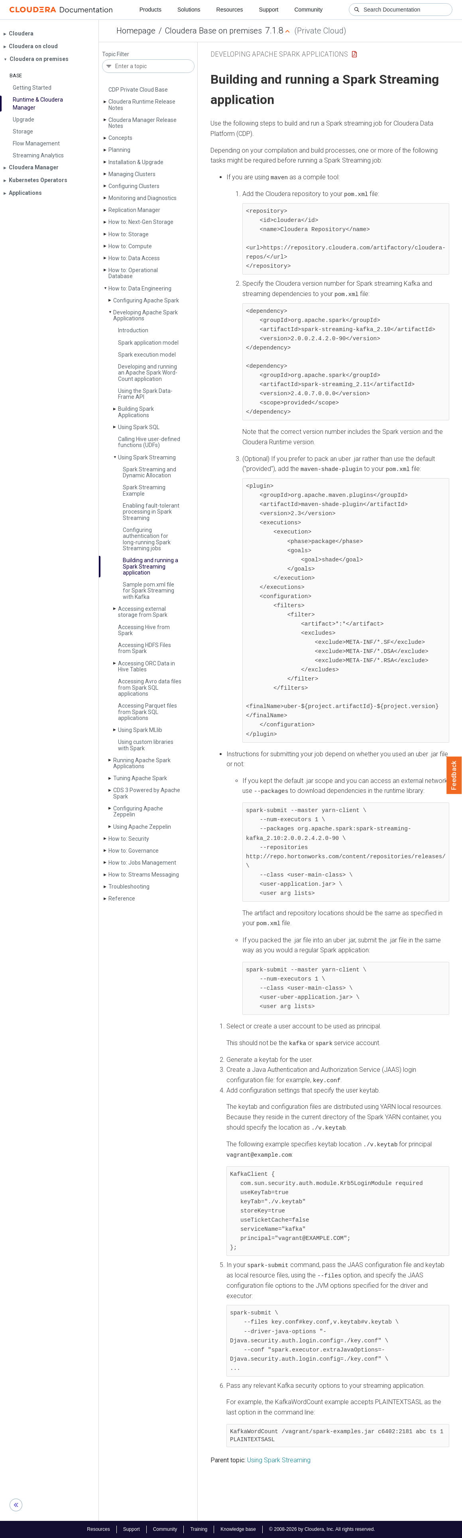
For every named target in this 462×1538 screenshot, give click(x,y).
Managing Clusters (131, 174)
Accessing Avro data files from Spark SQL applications (149, 687)
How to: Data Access (134, 258)
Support (268, 9)
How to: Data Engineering (139, 288)
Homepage (135, 30)
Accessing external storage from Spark (142, 612)
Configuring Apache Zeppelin (138, 811)
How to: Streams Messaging (143, 874)
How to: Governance (133, 850)
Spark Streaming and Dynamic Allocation (149, 472)
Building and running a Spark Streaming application (150, 566)
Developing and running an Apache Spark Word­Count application (147, 372)
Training (198, 1529)
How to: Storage (128, 234)
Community (309, 9)
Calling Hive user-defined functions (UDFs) (149, 442)
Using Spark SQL (138, 427)
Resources (229, 9)
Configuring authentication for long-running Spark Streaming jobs (147, 539)
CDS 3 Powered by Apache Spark (146, 793)
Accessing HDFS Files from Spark (144, 648)
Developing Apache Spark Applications (145, 315)
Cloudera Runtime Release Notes (141, 104)
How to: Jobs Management (142, 862)
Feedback (454, 775)
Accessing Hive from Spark (144, 630)
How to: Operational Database (133, 273)
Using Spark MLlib (140, 730)
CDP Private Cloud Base (138, 89)
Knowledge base (238, 1529)
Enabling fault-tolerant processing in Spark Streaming (151, 511)
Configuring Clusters (133, 186)
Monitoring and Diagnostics (142, 198)
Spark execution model (147, 354)
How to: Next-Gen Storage (140, 222)
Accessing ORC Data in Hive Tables (146, 666)
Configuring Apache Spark (146, 300)
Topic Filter (115, 54)
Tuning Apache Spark (140, 778)
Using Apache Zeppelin (142, 827)
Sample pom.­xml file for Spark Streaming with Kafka (148, 590)
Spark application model (148, 342)
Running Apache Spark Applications (142, 763)
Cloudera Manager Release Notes (142, 123)
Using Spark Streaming (147, 457)
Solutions (189, 9)
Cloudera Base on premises (213, 30)
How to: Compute (130, 246)
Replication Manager (134, 210)
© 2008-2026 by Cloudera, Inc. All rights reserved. (322, 1529)
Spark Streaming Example (144, 490)
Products (150, 9)
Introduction (133, 330)
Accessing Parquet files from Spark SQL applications (147, 711)
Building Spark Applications (136, 412)
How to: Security (128, 839)
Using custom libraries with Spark (145, 745)
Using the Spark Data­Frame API (145, 394)
